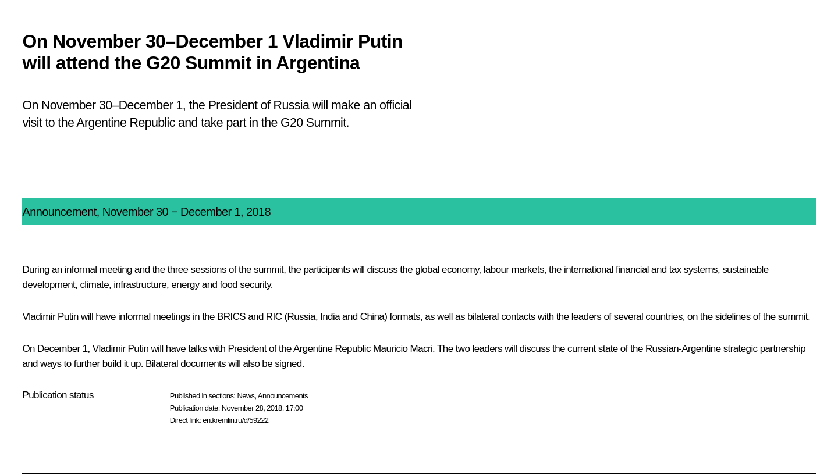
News (245, 395)
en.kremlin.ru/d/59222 (235, 420)
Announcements (283, 395)
